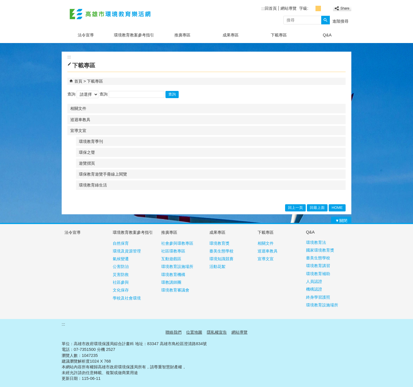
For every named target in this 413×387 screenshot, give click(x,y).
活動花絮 (217, 266)
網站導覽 (288, 8)
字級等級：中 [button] (318, 8)
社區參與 (121, 282)
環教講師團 (171, 282)
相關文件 (78, 108)
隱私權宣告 (217, 332)
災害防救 (121, 274)
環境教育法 (316, 242)
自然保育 (121, 243)
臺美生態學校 (221, 251)
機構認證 (314, 289)
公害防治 (121, 266)
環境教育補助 (318, 273)
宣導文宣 (78, 130)
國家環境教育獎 (320, 250)
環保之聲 (87, 152)
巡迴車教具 (80, 119)
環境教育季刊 (91, 141)
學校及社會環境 (127, 298)
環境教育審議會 (175, 290)
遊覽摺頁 (87, 163)
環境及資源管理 (127, 251)
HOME (337, 207)
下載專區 (279, 35)
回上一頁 (295, 207)
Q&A (327, 35)
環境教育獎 (219, 243)
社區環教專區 (173, 251)
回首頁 (271, 8)
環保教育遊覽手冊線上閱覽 (103, 174)
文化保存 (121, 290)
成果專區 (231, 35)
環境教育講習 (318, 265)
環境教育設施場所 (177, 266)
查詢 (71, 94)
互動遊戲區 (171, 258)
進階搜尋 (340, 21)
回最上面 (317, 207)
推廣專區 (182, 35)
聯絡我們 (173, 332)
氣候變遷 (121, 258)
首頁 (78, 81)
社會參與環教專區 (177, 243)
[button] (325, 20)
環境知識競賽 (221, 258)
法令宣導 (86, 35)
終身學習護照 (318, 297)
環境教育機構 (173, 274)
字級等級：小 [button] (311, 8)
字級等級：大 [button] (324, 8)
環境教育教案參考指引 (134, 35)
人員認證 (314, 281)
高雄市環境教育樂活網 (110, 14)
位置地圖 (194, 332)
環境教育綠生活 (93, 185)
